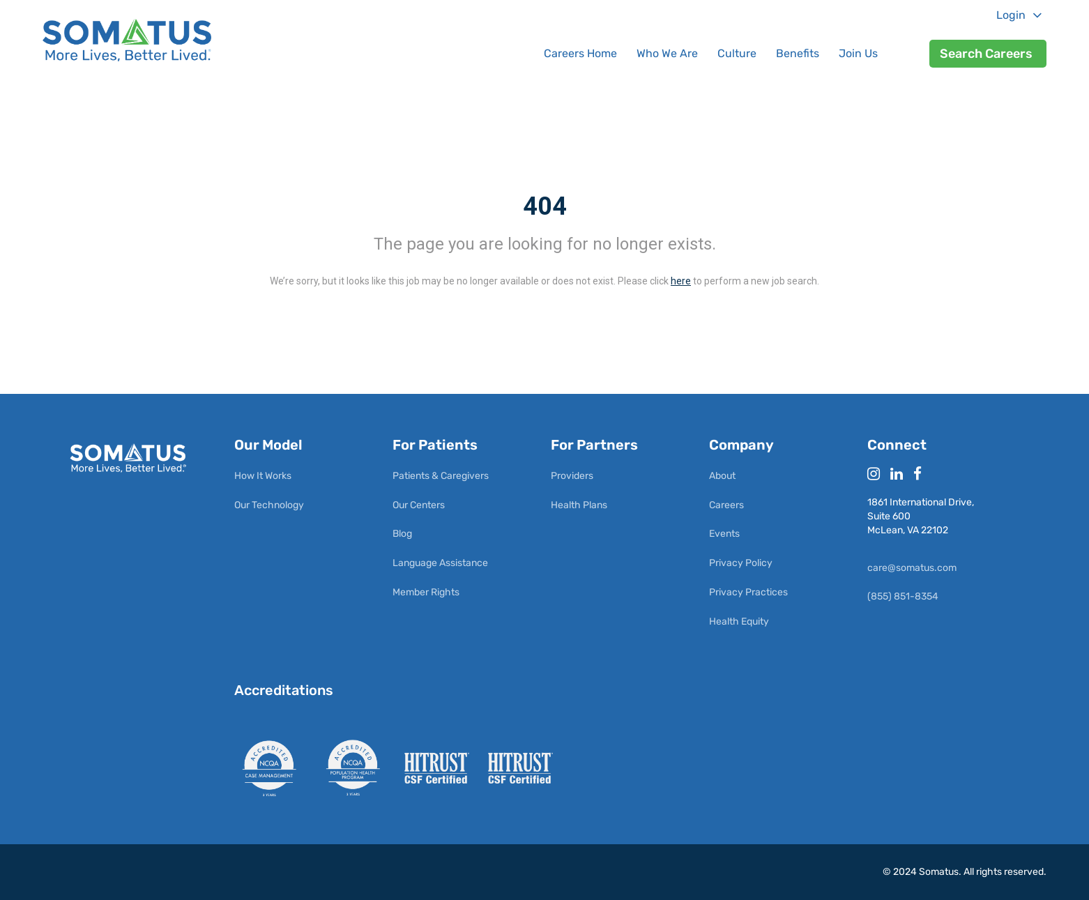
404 (545, 206)
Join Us (858, 53)
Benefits (797, 53)
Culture (736, 53)
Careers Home (580, 53)
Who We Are (667, 53)
